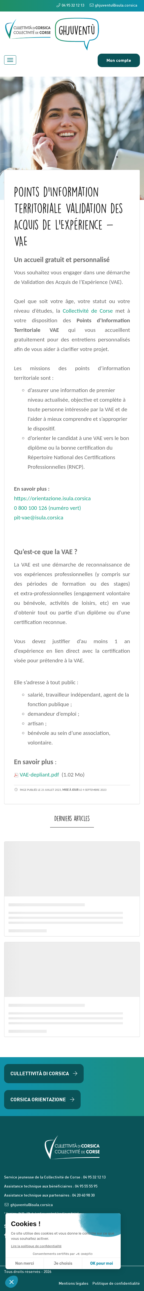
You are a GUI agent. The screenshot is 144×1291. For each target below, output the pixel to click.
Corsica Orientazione (42, 1099)
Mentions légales (73, 1284)
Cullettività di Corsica (43, 1073)
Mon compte (118, 60)
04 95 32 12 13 (70, 5)
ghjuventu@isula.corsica (113, 5)
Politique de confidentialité (116, 1284)
